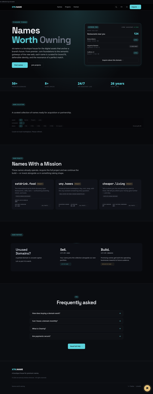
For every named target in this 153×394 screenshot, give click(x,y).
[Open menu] (127, 7)
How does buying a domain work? (46, 313)
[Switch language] (121, 7)
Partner (76, 7)
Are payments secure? (41, 336)
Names (59, 7)
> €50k (44, 126)
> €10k (32, 126)
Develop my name (107, 264)
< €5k (25, 126)
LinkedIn (138, 386)
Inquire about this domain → (113, 60)
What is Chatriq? (39, 328)
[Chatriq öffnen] (147, 388)
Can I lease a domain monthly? (45, 321)
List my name (65, 264)
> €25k (38, 126)
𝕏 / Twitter (131, 386)
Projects (68, 7)
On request (59, 126)
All (21, 120)
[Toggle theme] (116, 7)
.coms (40, 120)
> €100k (51, 126)
